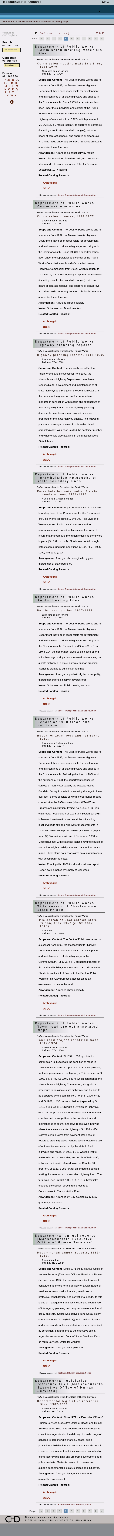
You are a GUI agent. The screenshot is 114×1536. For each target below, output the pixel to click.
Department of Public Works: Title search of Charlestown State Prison (66, 906)
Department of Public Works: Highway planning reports (65, 343)
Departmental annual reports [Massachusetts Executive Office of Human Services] (65, 1239)
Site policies (83, 1520)
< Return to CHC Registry (9, 33)
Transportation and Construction (80, 195)
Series (61, 195)
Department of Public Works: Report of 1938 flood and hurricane (65, 722)
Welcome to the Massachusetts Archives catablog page (36, 21)
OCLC (46, 188)
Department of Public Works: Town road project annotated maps (66, 1027)
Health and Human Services (71, 1373)
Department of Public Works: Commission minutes (65, 204)
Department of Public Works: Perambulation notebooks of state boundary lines (66, 478)
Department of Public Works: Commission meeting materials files (69, 50)
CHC (105, 1)
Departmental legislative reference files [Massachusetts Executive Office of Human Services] (69, 1386)
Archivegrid (50, 182)
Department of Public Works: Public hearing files (65, 598)
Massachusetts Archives (22, 1)
